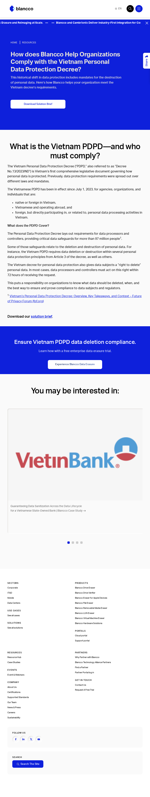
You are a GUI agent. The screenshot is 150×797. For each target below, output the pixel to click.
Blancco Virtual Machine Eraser (89, 618)
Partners (81, 653)
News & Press (14, 707)
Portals (80, 631)
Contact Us (80, 685)
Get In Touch (83, 680)
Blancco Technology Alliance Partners (93, 662)
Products (81, 583)
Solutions (14, 623)
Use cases (14, 611)
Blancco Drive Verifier (85, 593)
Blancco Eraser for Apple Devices (91, 598)
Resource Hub (14, 657)
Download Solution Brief (38, 104)
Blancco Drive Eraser (85, 588)
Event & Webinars (15, 675)
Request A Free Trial (84, 690)
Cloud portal (81, 636)
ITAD (9, 593)
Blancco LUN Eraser (84, 613)
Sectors (13, 583)
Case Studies (13, 662)
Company (13, 682)
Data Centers (13, 603)
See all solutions (15, 628)
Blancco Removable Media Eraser (91, 608)
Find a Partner (81, 667)
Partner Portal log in (84, 672)
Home (14, 42)
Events (12, 670)
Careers (11, 712)
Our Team (11, 702)
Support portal (82, 641)
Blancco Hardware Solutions (88, 623)
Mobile (10, 598)
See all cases (13, 615)
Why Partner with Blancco (87, 657)
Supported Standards (18, 697)
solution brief (41, 316)
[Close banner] (147, 23)
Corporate (12, 588)
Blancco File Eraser (84, 603)
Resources (29, 42)
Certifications (14, 692)
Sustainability (13, 718)
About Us (12, 687)
